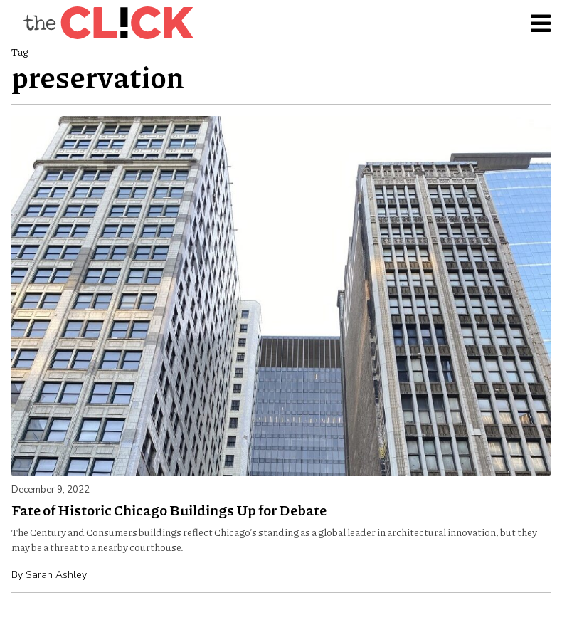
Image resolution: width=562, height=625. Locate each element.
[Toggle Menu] (541, 23)
